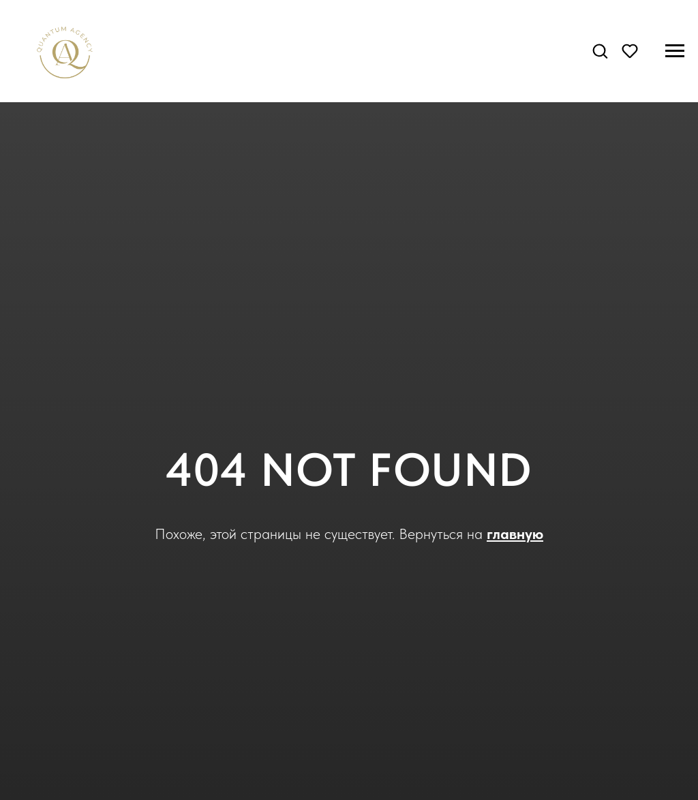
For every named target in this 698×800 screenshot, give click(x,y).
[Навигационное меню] (674, 51)
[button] (600, 50)
